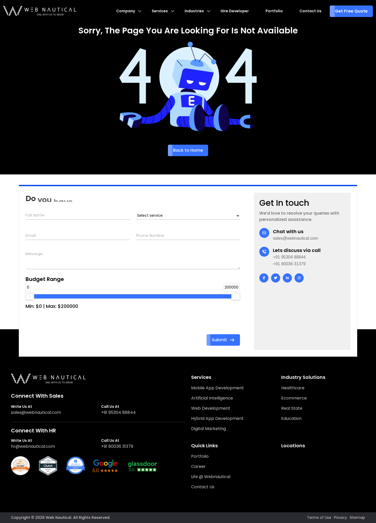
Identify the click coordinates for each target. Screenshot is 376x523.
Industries (194, 11)
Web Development (210, 408)
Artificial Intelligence (212, 398)
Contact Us (310, 11)
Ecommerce (294, 398)
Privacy (340, 517)
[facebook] (263, 278)
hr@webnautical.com (33, 446)
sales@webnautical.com (295, 238)
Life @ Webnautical (210, 477)
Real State (291, 408)
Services (160, 11)
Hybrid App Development (217, 418)
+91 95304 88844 (289, 257)
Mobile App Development (217, 388)
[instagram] (299, 278)
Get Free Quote (351, 11)
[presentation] (65, 324)
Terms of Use (319, 517)
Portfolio (274, 11)
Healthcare (292, 388)
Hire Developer (235, 11)
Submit (223, 340)
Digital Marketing (208, 429)
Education (291, 418)
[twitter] (275, 278)
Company (125, 11)
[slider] (29, 296)
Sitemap (357, 517)
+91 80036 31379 (289, 264)
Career (198, 466)
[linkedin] (287, 278)
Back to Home (188, 150)
